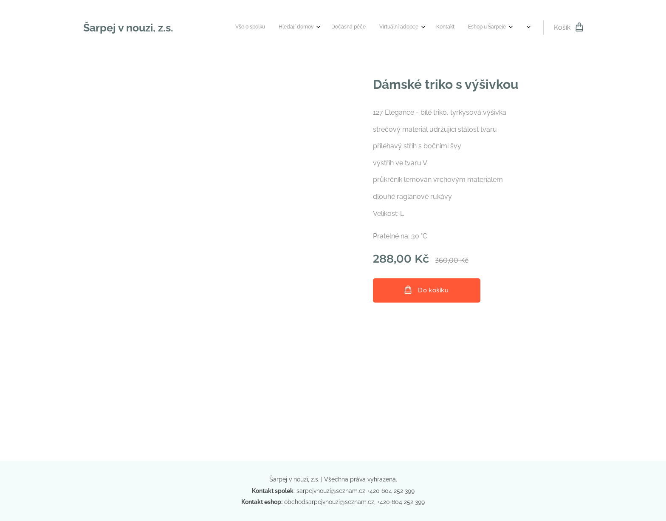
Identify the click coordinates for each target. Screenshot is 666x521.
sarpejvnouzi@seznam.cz (330, 490)
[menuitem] (340, 27)
